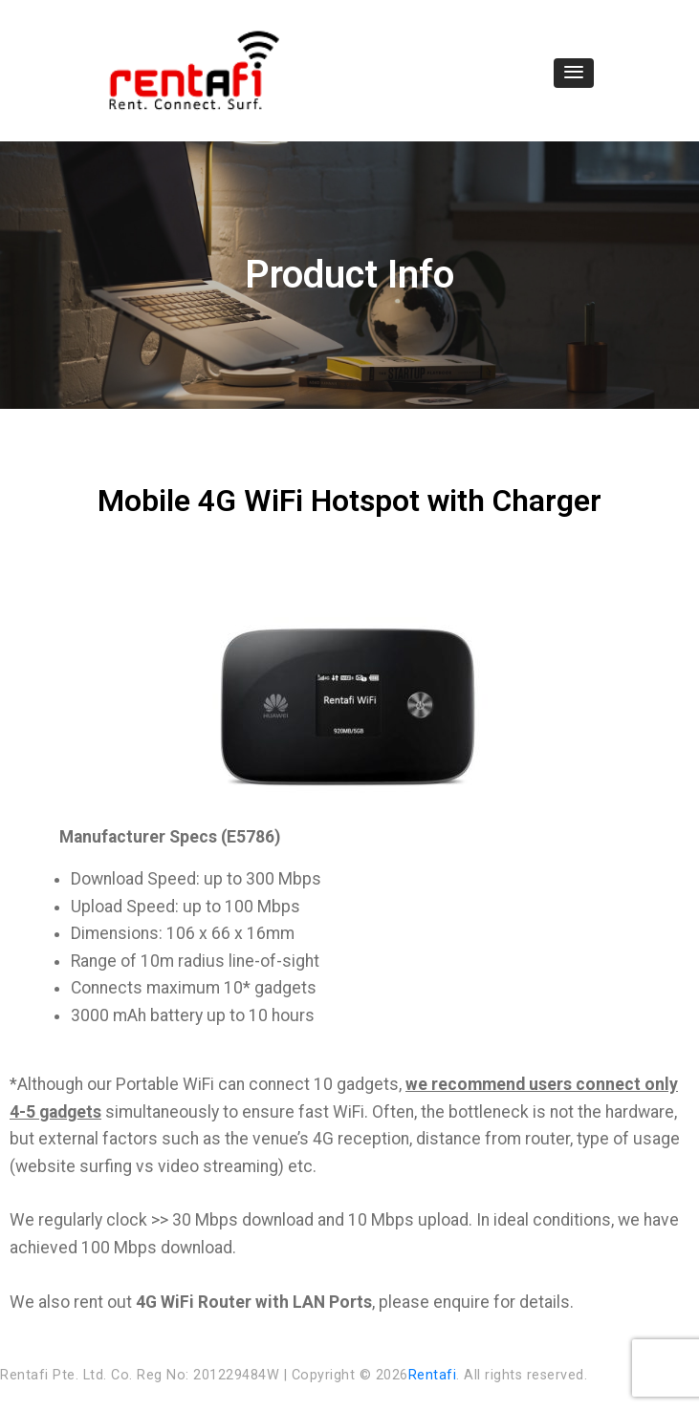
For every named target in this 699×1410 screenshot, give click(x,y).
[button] (574, 73)
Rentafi (432, 1375)
